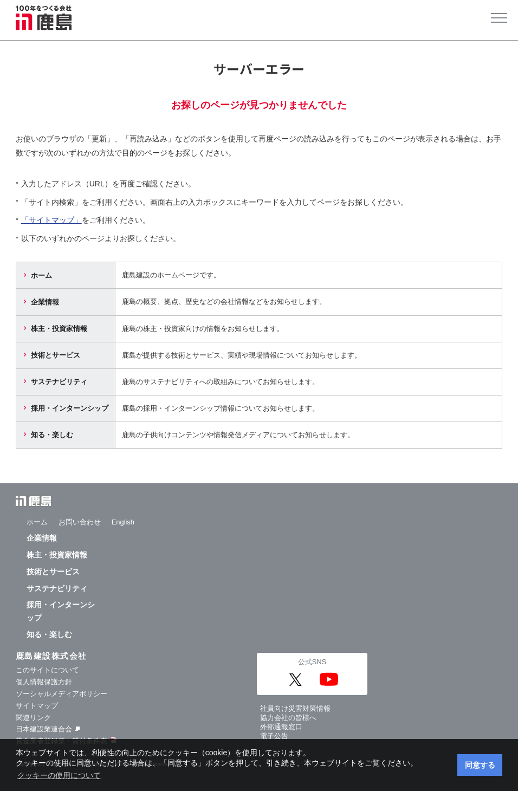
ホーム (41, 275)
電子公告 (274, 736)
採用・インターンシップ (69, 408)
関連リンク (33, 718)
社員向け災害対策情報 (295, 708)
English (123, 522)
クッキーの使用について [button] (59, 775)
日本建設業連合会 (48, 729)
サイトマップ (37, 706)
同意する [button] (480, 765)
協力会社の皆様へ (288, 718)
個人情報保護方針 (44, 682)
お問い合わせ (80, 522)
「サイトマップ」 (51, 220)
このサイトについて (47, 670)
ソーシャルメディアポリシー (61, 694)
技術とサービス (55, 355)
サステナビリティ (59, 382)
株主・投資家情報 (59, 329)
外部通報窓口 (281, 727)
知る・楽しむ (52, 435)
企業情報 (45, 302)
